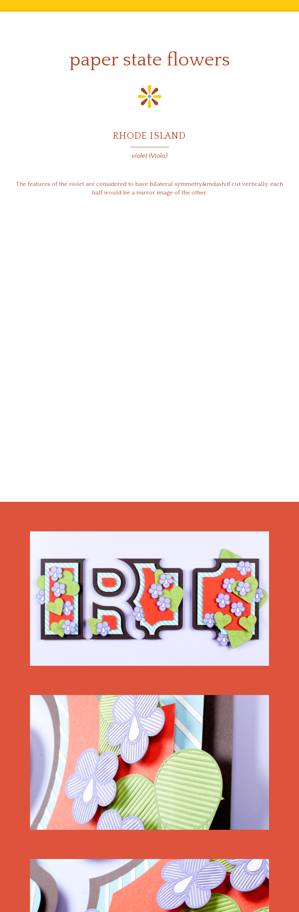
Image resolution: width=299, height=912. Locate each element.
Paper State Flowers (149, 59)
